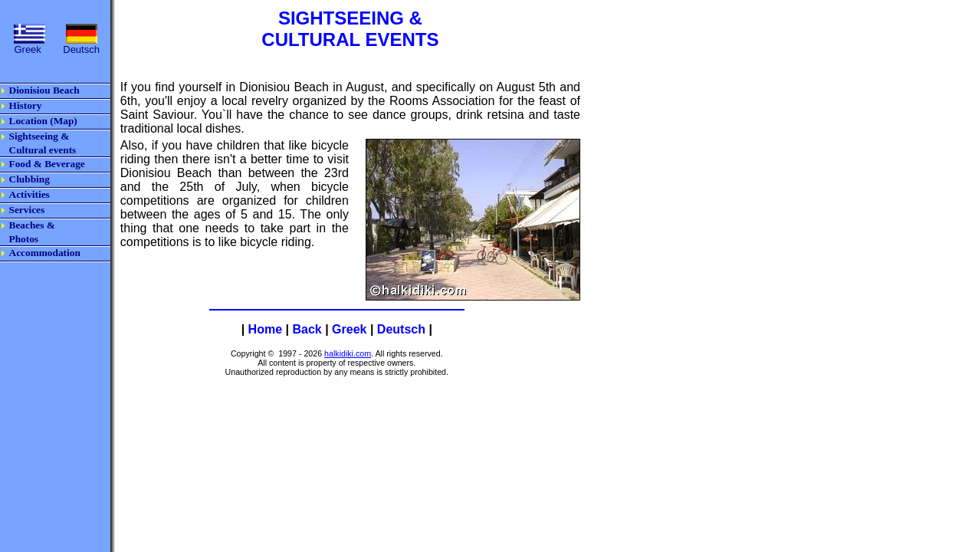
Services (27, 209)
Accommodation (44, 252)
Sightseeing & (39, 136)
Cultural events (43, 150)
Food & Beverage (47, 163)
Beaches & (32, 225)
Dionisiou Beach (44, 90)
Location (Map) (43, 121)
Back (306, 329)
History (25, 105)
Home (265, 329)
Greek (349, 329)
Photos (24, 239)
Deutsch (401, 329)
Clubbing (29, 179)
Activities (29, 194)
